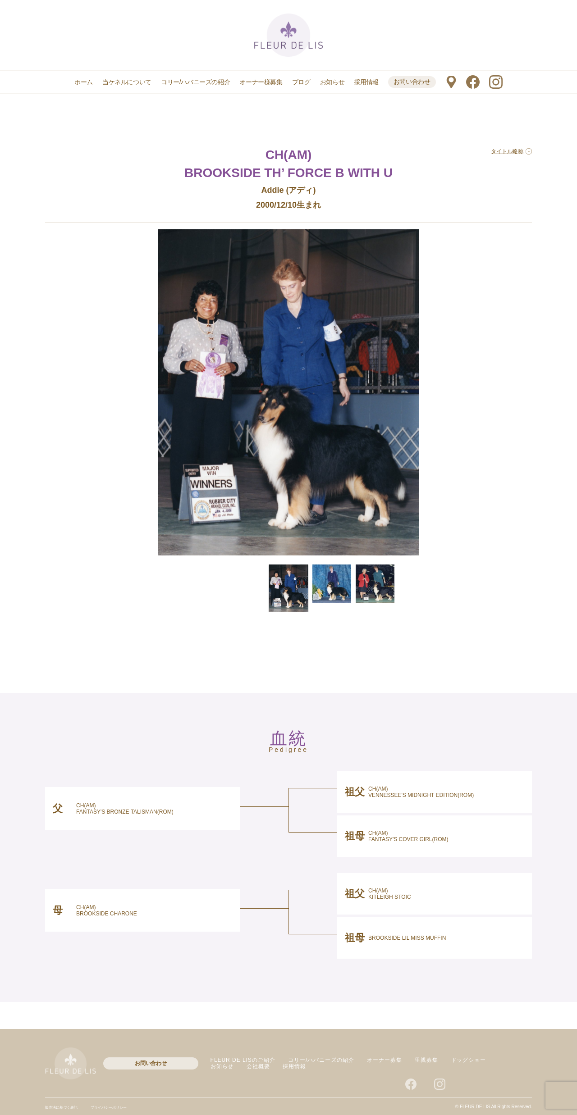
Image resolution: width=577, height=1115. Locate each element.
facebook (473, 82)
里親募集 (426, 1060)
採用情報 (366, 82)
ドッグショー (468, 1060)
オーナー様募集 (260, 82)
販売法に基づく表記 (65, 1107)
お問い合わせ (412, 81)
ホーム (83, 82)
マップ (451, 82)
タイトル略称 (511, 151)
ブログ (301, 82)
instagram (496, 82)
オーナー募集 (384, 1060)
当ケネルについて (126, 82)
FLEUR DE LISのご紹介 (243, 1060)
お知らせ (332, 82)
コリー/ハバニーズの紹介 (195, 82)
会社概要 (258, 1066)
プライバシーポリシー (121, 1107)
